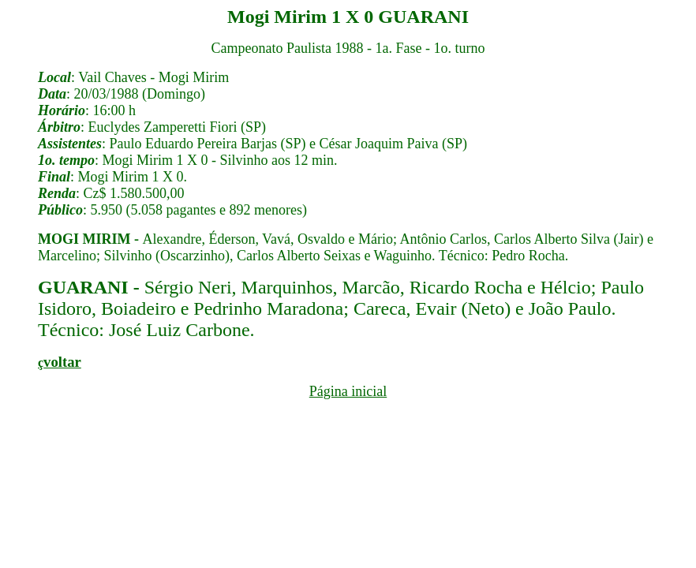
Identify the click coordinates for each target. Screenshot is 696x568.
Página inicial (348, 391)
